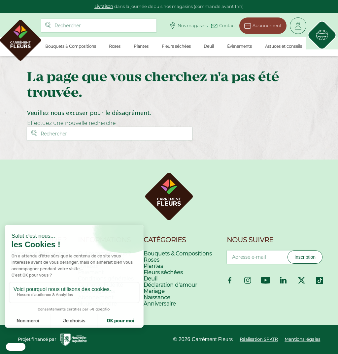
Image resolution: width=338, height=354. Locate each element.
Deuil (150, 279)
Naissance (157, 297)
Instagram (247, 280)
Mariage (154, 291)
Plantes (153, 266)
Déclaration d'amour (170, 285)
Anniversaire (160, 304)
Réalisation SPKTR (259, 339)
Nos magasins (186, 25)
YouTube (265, 280)
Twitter (301, 280)
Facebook (229, 280)
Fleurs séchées (163, 272)
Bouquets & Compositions (178, 254)
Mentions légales (302, 339)
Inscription (305, 257)
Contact (221, 24)
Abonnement (261, 25)
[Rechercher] (98, 25)
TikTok (319, 280)
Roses (151, 260)
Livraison (103, 6)
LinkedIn (283, 280)
